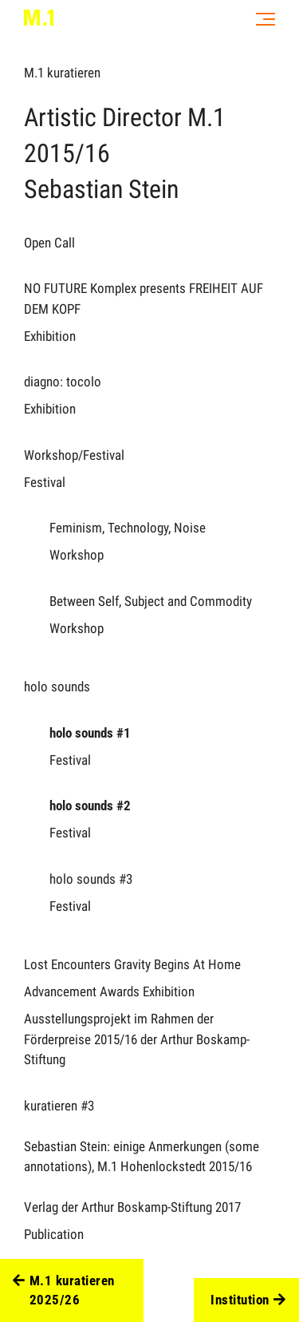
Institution (247, 1300)
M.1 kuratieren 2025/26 (64, 1291)
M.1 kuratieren (62, 73)
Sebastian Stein (101, 189)
